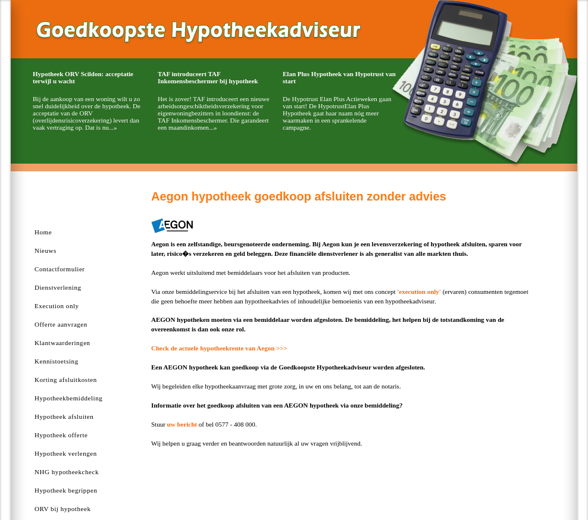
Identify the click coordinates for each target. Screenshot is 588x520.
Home (43, 232)
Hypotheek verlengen (66, 453)
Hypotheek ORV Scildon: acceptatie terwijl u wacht (83, 77)
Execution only (57, 305)
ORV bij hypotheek (62, 508)
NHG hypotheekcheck (67, 471)
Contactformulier (60, 268)
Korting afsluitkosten (66, 379)
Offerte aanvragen (61, 324)
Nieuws (46, 250)
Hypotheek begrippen (66, 490)
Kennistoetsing (57, 361)
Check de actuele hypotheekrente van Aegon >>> (219, 348)
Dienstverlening (58, 287)
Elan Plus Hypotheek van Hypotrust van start (339, 77)
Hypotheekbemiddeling (68, 398)
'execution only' (419, 291)
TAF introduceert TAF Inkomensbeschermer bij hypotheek (208, 77)
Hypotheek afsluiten (64, 416)
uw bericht (182, 424)
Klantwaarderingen (62, 342)
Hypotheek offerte (61, 434)
